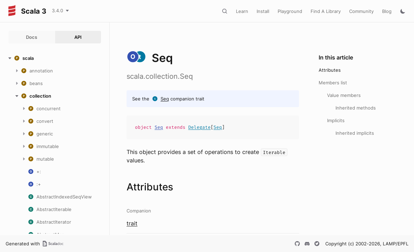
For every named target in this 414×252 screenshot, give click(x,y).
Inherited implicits (354, 133)
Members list (333, 82)
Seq (165, 99)
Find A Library (326, 11)
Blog (387, 11)
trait (132, 223)
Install (263, 11)
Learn (242, 11)
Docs (31, 37)
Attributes (330, 70)
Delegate (199, 127)
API (78, 37)
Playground (290, 11)
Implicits (336, 120)
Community (361, 11)
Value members (344, 95)
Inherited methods (355, 108)
